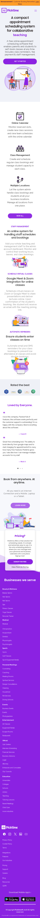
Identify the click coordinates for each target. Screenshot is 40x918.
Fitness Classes (7, 608)
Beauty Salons (7, 593)
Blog (4, 878)
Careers (5, 873)
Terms (4, 848)
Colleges (5, 784)
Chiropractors (7, 629)
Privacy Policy (7, 840)
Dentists (5, 636)
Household (6, 692)
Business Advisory (8, 756)
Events (4, 712)
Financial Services (8, 752)
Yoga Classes (7, 612)
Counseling (6, 669)
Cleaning (5, 688)
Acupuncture (6, 633)
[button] (4, 834)
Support (5, 869)
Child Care (6, 807)
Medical (5, 624)
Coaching (5, 672)
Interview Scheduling (9, 748)
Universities (6, 780)
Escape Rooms (7, 732)
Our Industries (7, 860)
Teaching (5, 796)
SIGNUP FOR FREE (20, 562)
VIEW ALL (20, 216)
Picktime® (19, 910)
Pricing (4, 865)
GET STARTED (20, 61)
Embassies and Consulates (11, 768)
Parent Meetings (7, 803)
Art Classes (6, 724)
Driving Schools (7, 700)
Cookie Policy (7, 844)
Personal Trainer (8, 616)
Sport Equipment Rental (10, 660)
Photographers (7, 716)
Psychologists (7, 644)
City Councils (7, 771)
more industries (7, 811)
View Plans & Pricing (20, 567)
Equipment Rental (8, 728)
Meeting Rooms (7, 676)
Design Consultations (9, 684)
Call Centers (6, 744)
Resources (6, 882)
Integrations (6, 853)
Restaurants (6, 735)
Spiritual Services (8, 680)
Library (4, 792)
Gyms (4, 652)
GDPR (4, 886)
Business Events (7, 708)
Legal (4, 760)
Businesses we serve (20, 580)
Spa (3, 604)
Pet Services (6, 696)
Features (5, 856)
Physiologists (7, 640)
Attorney (5, 764)
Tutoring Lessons (8, 800)
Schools (5, 788)
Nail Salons (6, 601)
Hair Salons (6, 597)
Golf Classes (6, 656)
